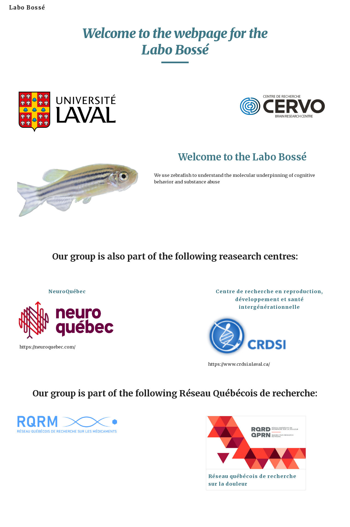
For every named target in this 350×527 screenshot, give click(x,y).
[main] (175, 44)
